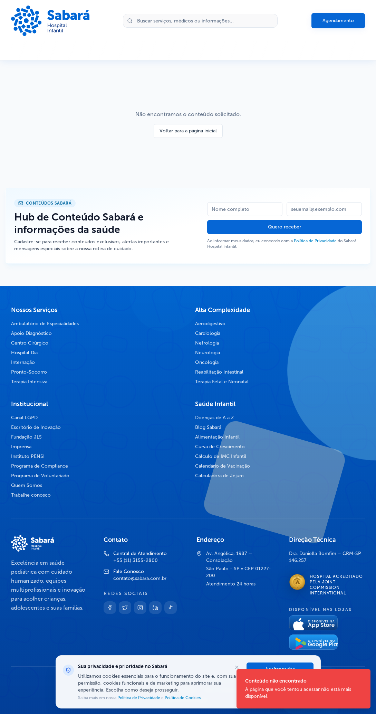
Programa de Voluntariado (40, 476)
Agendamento (338, 21)
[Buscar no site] (200, 21)
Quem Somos (26, 485)
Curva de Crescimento (220, 447)
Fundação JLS (26, 437)
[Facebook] (110, 607)
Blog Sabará (208, 427)
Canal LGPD (24, 418)
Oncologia (207, 362)
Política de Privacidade (315, 240)
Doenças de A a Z (214, 418)
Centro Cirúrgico (29, 343)
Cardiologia (207, 333)
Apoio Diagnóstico (31, 333)
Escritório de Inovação (36, 427)
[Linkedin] (155, 607)
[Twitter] (125, 607)
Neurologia (207, 353)
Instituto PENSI (28, 456)
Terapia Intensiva (29, 382)
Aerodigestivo (210, 324)
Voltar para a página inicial (188, 131)
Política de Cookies (182, 697)
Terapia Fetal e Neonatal (222, 382)
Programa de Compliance (39, 466)
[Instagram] (140, 607)
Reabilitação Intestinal (219, 372)
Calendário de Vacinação (222, 466)
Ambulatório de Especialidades (45, 324)
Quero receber (284, 227)
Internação (23, 362)
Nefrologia (207, 343)
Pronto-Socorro (29, 372)
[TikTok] (170, 607)
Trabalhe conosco (31, 495)
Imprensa (21, 447)
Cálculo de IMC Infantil (220, 456)
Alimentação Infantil (217, 437)
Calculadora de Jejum (219, 476)
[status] (303, 688)
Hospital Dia (24, 353)
